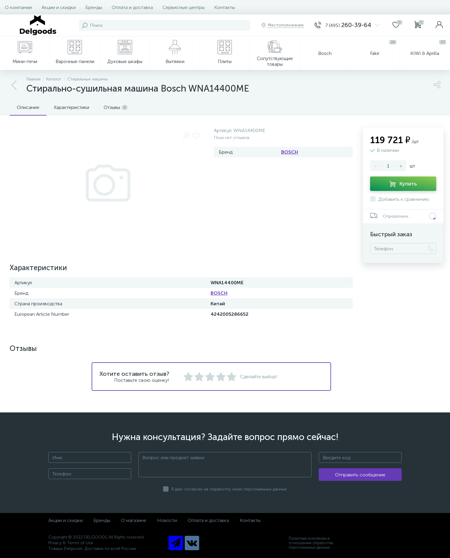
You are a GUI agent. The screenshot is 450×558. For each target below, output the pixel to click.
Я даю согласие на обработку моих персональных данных (229, 489)
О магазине (133, 520)
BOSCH (289, 152)
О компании (18, 7)
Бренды (93, 7)
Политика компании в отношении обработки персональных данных (311, 543)
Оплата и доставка (132, 7)
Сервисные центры (184, 7)
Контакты (224, 7)
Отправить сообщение (360, 475)
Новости (167, 520)
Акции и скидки (58, 7)
